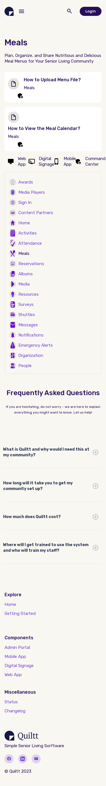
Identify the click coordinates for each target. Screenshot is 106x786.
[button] (21, 11)
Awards (25, 182)
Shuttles (26, 314)
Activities (27, 233)
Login (90, 11)
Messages (28, 324)
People (25, 365)
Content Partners (35, 212)
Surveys (26, 304)
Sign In (25, 202)
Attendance (30, 243)
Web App (13, 674)
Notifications (31, 335)
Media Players (31, 192)
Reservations (31, 263)
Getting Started (20, 613)
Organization (30, 355)
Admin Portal (17, 647)
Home (24, 222)
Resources (28, 294)
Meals (23, 253)
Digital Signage (19, 665)
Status (11, 701)
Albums (25, 273)
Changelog (15, 710)
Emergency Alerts (35, 345)
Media (24, 284)
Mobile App (15, 656)
